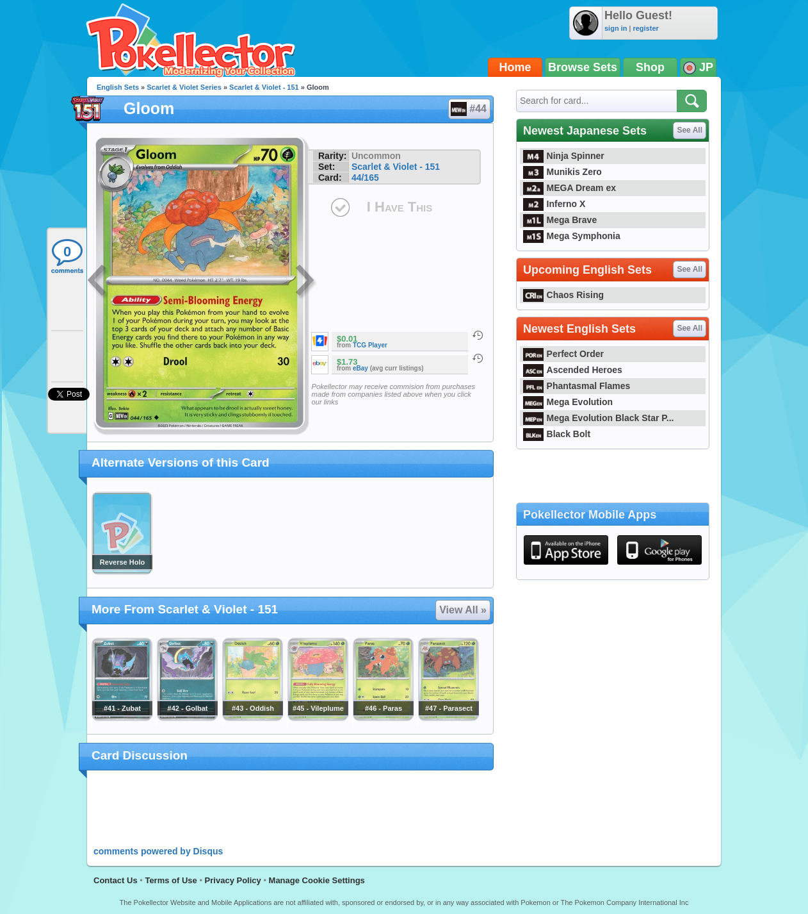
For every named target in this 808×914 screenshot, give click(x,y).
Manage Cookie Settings (317, 880)
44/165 (365, 177)
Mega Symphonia (571, 236)
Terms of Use (171, 880)
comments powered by (158, 851)
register (645, 28)
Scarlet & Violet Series (184, 87)
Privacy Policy (233, 880)
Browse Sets (582, 67)
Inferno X (554, 204)
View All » (463, 609)
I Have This (399, 207)
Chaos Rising (563, 295)
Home (515, 67)
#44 (469, 109)
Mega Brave (560, 220)
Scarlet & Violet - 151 (264, 87)
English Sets (118, 87)
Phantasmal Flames (576, 386)
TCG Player (370, 345)
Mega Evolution (568, 402)
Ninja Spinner (563, 156)
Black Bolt (556, 434)
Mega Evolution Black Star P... (598, 418)
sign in (615, 28)
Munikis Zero (562, 172)
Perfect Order (563, 354)
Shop (650, 67)
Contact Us (115, 880)
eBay (360, 368)
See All (689, 130)
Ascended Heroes (572, 370)
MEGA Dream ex (569, 188)
